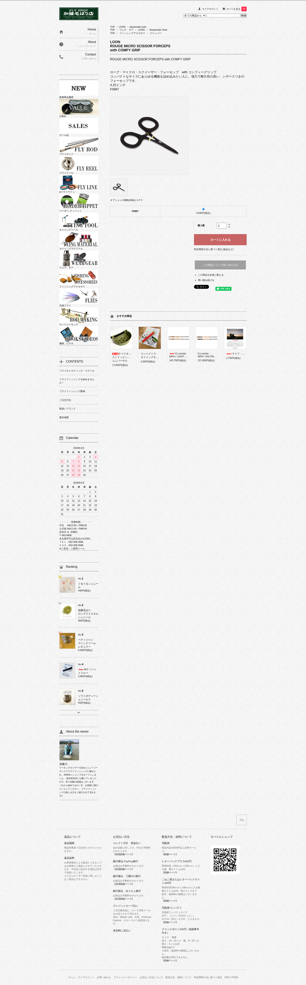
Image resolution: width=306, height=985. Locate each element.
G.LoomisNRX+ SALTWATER (209, 355)
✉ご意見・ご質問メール (72, 548)
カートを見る (236, 9)
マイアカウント (210, 9)
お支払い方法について (151, 977)
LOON (122, 27)
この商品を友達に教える (211, 275)
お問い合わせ (104, 977)
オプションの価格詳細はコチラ (126, 200)
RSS (227, 977)
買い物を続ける (206, 280)
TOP (112, 27)
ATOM (234, 977)
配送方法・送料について (178, 977)
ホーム (71, 977)
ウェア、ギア (126, 30)
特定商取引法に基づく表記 (208, 977)
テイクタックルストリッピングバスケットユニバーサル (127, 357)
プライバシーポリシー (125, 977)
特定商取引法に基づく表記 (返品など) (214, 249)
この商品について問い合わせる (220, 265)
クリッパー (156, 33)
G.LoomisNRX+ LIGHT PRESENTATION (186, 355)
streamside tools (137, 27)
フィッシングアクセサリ (132, 33)
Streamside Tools (158, 30)
